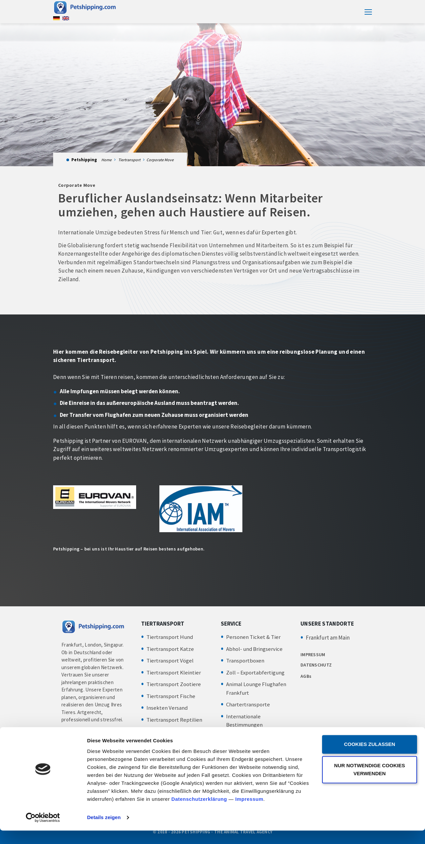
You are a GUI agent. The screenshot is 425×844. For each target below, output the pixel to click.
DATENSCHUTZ (316, 665)
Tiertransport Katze (170, 649)
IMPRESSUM (312, 655)
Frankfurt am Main (328, 637)
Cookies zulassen (369, 758)
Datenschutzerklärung (199, 812)
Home (106, 159)
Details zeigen (104, 831)
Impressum (249, 812)
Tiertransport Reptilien (174, 719)
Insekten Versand (167, 707)
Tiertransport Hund (170, 637)
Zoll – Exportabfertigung (256, 672)
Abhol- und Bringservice (254, 649)
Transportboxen (245, 660)
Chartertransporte (248, 704)
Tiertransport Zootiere (173, 684)
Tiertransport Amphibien (176, 731)
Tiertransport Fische (170, 696)
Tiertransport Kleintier (173, 672)
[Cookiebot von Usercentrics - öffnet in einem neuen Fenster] (43, 831)
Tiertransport (129, 159)
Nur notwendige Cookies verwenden (369, 783)
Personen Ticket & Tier (253, 637)
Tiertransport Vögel (170, 660)
